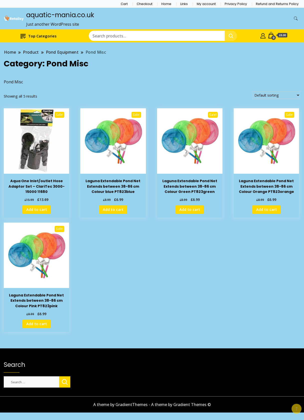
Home (166, 3)
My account (206, 3)
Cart (124, 3)
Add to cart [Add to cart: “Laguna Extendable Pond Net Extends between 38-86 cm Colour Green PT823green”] (189, 209)
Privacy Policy (236, 3)
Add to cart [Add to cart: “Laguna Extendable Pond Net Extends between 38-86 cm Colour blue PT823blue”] (113, 209)
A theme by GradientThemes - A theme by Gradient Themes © (152, 404)
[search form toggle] (295, 18)
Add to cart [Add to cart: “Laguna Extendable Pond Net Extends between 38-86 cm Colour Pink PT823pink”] (36, 323)
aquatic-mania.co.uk (60, 14)
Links (184, 3)
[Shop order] (276, 95)
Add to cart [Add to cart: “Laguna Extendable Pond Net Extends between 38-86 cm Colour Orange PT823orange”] (266, 209)
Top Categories (38, 35)
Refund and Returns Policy (277, 3)
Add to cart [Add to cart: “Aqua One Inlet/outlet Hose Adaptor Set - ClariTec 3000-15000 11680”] (36, 209)
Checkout (144, 3)
